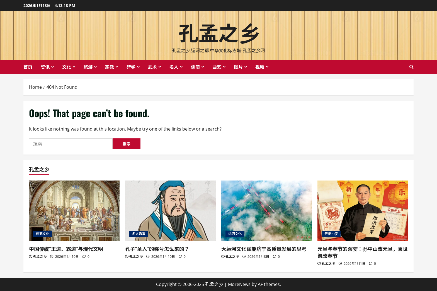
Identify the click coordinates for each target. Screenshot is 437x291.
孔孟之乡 (218, 32)
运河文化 (235, 233)
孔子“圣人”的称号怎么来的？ (157, 248)
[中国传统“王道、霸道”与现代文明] (74, 211)
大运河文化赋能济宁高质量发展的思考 (264, 248)
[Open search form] (411, 66)
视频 (259, 66)
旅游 (88, 66)
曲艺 (216, 66)
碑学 (131, 66)
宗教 (109, 66)
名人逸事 (138, 233)
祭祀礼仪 (331, 233)
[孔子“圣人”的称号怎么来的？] (170, 211)
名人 (173, 66)
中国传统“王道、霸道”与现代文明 (66, 248)
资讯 (45, 66)
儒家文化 (42, 233)
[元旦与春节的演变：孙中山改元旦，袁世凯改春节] (362, 211)
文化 (66, 66)
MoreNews (239, 284)
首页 (27, 66)
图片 (238, 66)
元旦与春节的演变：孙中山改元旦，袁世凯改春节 (362, 252)
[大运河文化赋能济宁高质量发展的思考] (266, 211)
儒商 (195, 66)
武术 (152, 66)
